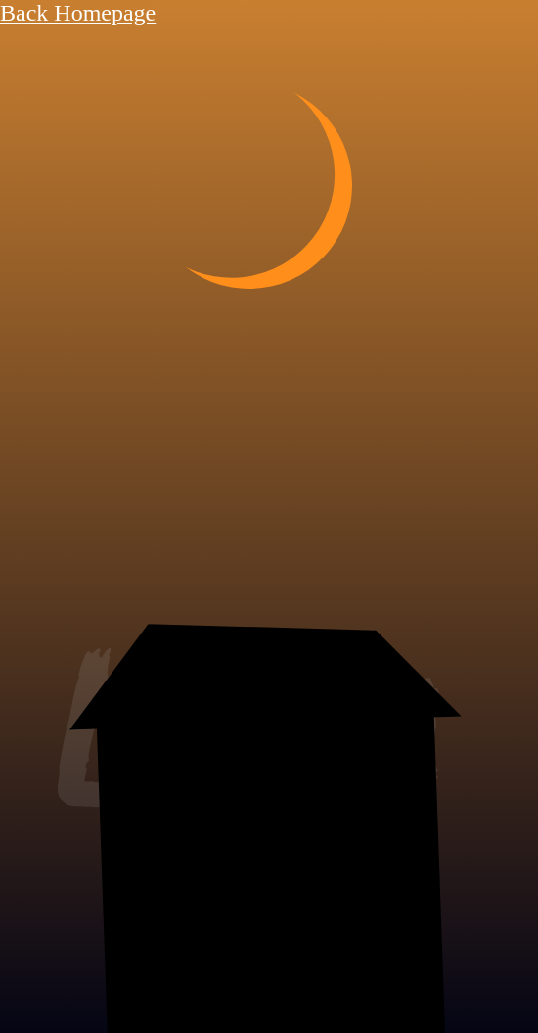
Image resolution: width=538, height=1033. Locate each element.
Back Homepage (78, 12)
